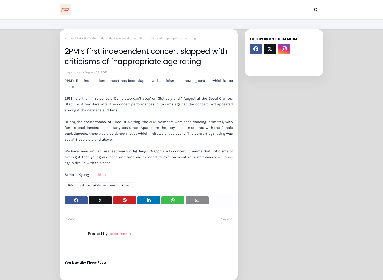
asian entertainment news (97, 185)
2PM (78, 38)
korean (126, 185)
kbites (103, 174)
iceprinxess (73, 72)
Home (69, 38)
